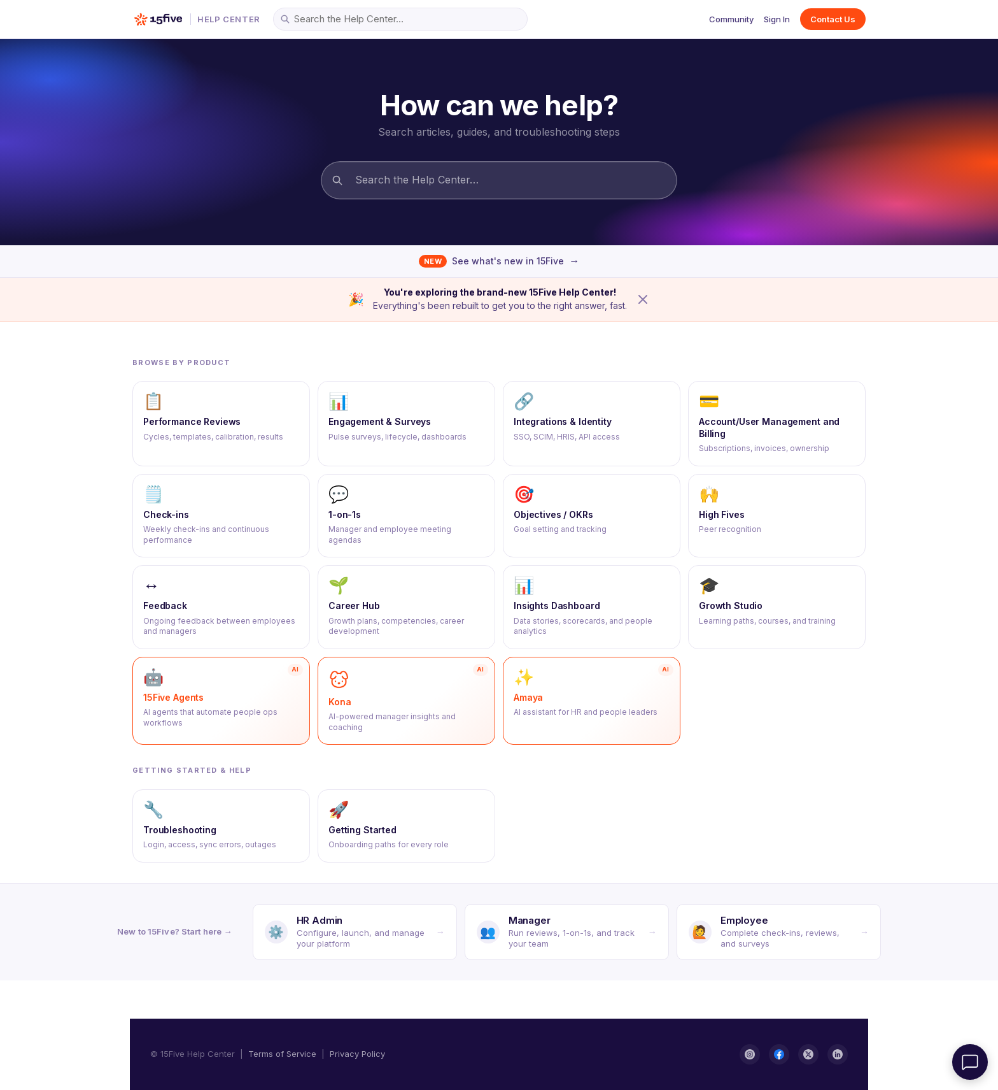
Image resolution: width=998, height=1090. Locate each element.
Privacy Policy (357, 1054)
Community (731, 19)
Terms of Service (282, 1054)
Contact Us (832, 19)
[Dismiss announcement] (643, 299)
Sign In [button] (777, 19)
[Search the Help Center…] (400, 18)
